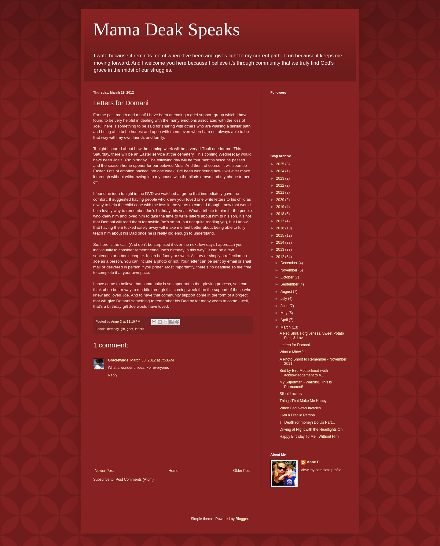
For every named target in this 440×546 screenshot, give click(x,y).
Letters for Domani (295, 345)
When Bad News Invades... (302, 408)
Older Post (242, 471)
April (284, 320)
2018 (280, 214)
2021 (280, 192)
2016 (280, 228)
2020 (280, 200)
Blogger (242, 519)
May (284, 313)
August (286, 291)
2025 (280, 164)
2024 (280, 171)
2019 (280, 207)
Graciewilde (118, 360)
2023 (280, 178)
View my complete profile (321, 470)
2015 (280, 235)
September (289, 284)
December (289, 263)
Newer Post (104, 471)
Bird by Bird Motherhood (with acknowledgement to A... (304, 372)
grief (130, 329)
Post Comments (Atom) (135, 479)
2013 (280, 249)
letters (139, 329)
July (284, 298)
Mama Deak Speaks (166, 29)
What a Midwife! (293, 352)
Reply (112, 375)
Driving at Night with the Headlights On (311, 429)
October (287, 277)
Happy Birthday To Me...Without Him (309, 436)
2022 (280, 185)
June (284, 306)
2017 (280, 221)
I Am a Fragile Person (297, 415)
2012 (280, 257)
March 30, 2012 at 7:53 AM (152, 360)
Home (173, 471)
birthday (113, 329)
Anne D (313, 462)
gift (122, 329)
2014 (280, 242)
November (289, 270)
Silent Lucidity (291, 394)
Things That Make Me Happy (303, 401)
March (286, 327)
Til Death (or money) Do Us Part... (307, 422)
